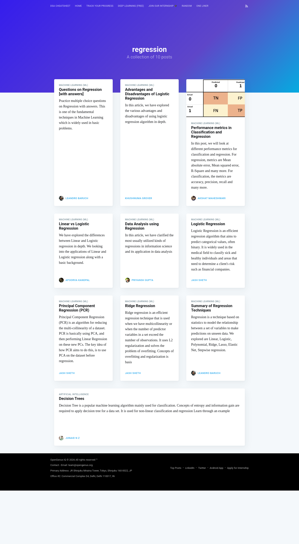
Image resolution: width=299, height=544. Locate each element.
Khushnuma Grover (138, 198)
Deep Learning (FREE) (131, 6)
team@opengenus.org (80, 465)
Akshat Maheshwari (212, 198)
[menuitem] (60, 6)
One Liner (202, 6)
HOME (78, 6)
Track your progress (99, 6)
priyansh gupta (142, 280)
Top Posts (175, 468)
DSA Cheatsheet (60, 6)
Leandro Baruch (76, 198)
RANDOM (187, 6)
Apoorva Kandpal (77, 280)
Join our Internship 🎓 (163, 6)
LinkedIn (190, 468)
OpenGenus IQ (58, 459)
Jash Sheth (199, 280)
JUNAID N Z (72, 438)
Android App (216, 468)
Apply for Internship (238, 468)
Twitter (202, 468)
